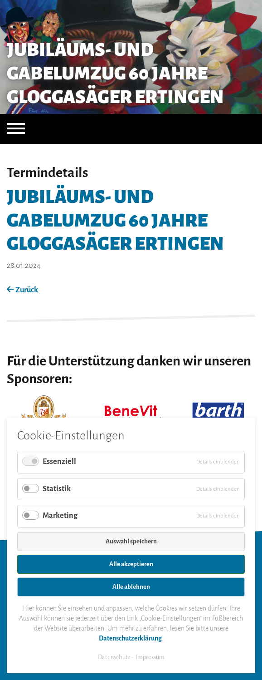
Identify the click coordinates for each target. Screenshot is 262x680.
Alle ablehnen (131, 586)
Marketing (60, 516)
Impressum (150, 657)
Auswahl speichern (131, 541)
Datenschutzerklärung (130, 638)
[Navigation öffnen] (16, 129)
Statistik (57, 489)
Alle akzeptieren (131, 564)
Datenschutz (114, 657)
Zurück (22, 290)
